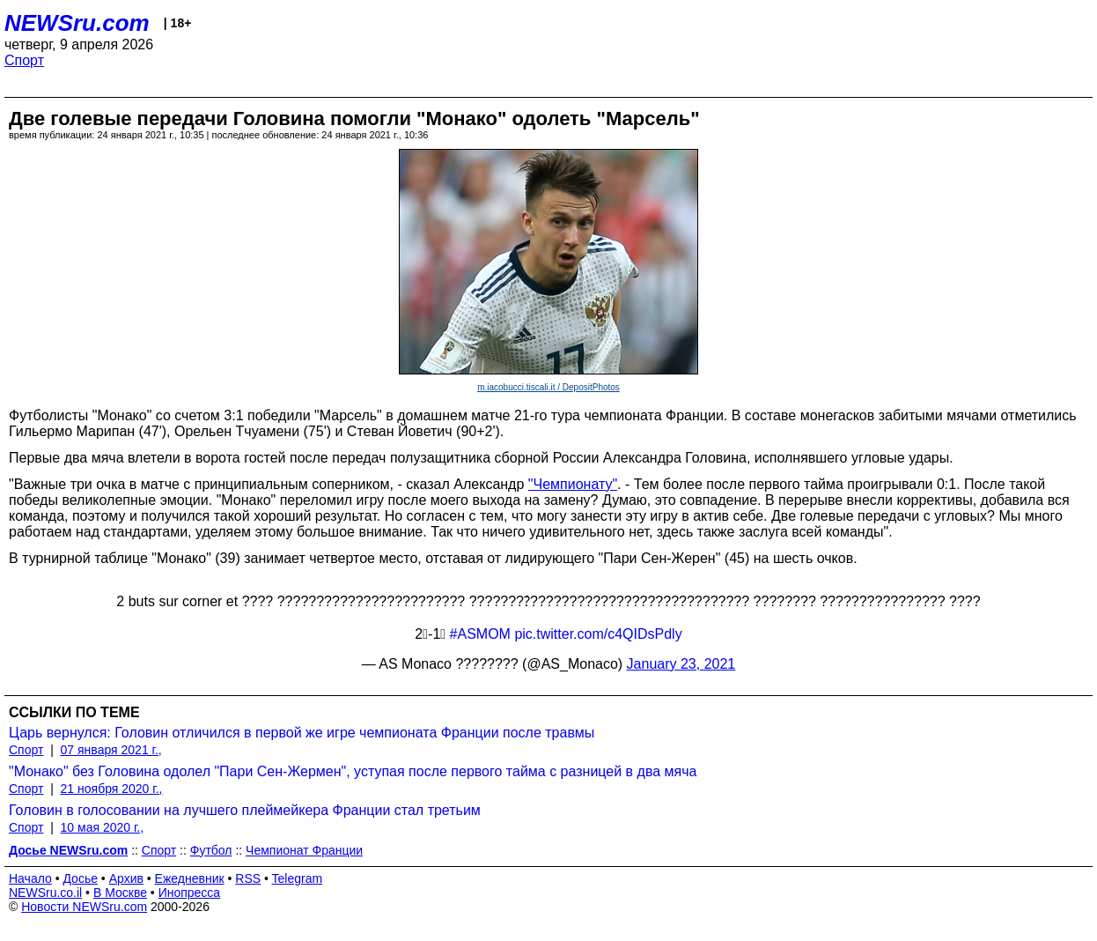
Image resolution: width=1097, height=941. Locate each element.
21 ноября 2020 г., (112, 789)
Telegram (297, 878)
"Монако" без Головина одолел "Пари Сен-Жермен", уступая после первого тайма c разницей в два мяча (352, 771)
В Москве (120, 892)
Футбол (211, 850)
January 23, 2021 (681, 663)
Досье (80, 878)
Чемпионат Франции (304, 850)
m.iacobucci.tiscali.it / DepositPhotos (548, 387)
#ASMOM (480, 633)
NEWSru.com (77, 23)
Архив (126, 878)
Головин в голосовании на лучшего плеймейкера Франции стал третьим (245, 810)
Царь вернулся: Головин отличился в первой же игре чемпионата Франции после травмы (301, 732)
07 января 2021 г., (111, 750)
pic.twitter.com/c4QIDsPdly (597, 633)
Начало (30, 878)
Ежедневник (190, 878)
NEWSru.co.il (45, 892)
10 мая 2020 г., (102, 827)
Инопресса (189, 892)
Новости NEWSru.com (84, 907)
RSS (248, 878)
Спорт (24, 60)
